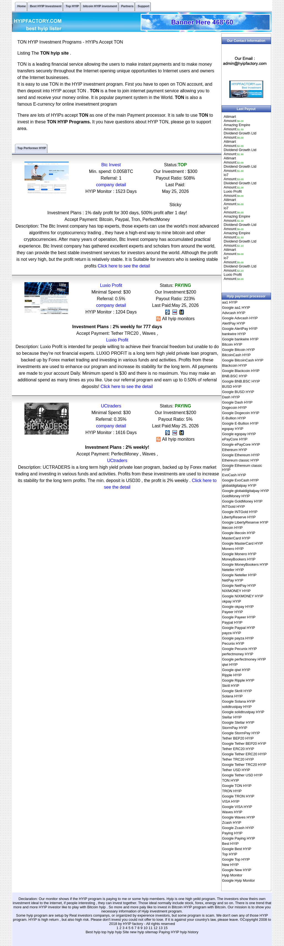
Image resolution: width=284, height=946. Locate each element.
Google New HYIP (237, 870)
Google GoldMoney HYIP (242, 501)
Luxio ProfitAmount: (234, 193)
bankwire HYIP (234, 334)
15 (166, 928)
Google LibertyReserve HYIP (245, 522)
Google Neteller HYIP (239, 575)
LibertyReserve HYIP (239, 517)
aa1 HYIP (230, 302)
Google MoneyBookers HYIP (245, 564)
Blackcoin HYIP (234, 365)
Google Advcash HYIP (240, 318)
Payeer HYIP (232, 612)
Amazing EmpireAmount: (237, 127)
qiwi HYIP (230, 664)
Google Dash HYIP (237, 402)
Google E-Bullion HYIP (240, 423)
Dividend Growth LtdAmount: (240, 135)
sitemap (151, 932)
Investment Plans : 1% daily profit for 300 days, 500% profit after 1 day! (117, 212)
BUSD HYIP (232, 386)
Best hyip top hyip (100, 932)
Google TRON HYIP (238, 796)
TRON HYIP (232, 791)
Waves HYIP (232, 812)
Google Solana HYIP (238, 701)
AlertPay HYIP (233, 323)
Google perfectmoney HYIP (244, 659)
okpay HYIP (231, 601)
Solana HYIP (232, 696)
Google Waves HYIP (238, 817)
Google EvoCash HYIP (240, 480)
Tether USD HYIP (236, 770)
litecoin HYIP (232, 528)
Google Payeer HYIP (239, 617)
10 (145, 928)
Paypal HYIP (232, 622)
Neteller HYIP (233, 570)
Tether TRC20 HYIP (238, 759)
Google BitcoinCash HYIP (242, 360)
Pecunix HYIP (233, 643)
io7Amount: (234, 177)
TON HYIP (230, 780)
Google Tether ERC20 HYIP (244, 754)
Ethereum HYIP (234, 450)
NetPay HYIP (233, 580)
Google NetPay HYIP (239, 585)
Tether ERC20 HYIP (238, 749)
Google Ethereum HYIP (241, 455)
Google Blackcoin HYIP (241, 371)
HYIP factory (133, 924)
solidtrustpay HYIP (237, 707)
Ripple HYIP (232, 675)
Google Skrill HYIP (237, 691)
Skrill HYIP (230, 686)
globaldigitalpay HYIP (239, 485)
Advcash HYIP (233, 313)
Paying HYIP (232, 833)
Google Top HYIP (236, 859)
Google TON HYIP (237, 786)
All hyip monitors (175, 318)
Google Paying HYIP (238, 838)
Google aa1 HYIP (236, 307)
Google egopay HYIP (239, 434)
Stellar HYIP (232, 717)
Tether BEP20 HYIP (238, 738)
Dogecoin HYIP (234, 408)
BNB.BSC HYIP (234, 376)
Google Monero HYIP (239, 554)
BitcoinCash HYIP (236, 355)
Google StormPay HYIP (241, 733)
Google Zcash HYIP (238, 828)
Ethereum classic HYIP (240, 460)
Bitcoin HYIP (232, 344)
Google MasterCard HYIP (242, 543)
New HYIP (230, 865)
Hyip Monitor (232, 875)
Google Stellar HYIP (238, 722)
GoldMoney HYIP (236, 496)
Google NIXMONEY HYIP (242, 596)
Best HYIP (230, 844)
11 (151, 928)
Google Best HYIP (237, 849)
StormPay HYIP (234, 728)
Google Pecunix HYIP (239, 649)
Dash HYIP (231, 397)
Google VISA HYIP (237, 807)
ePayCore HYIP (235, 439)
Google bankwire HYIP (240, 339)
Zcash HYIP (231, 822)
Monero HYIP (233, 549)
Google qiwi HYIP (236, 670)
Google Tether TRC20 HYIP (244, 765)
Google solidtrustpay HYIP (243, 712)
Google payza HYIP (238, 638)
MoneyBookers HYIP (239, 559)
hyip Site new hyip (130, 932)
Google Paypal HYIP (238, 628)
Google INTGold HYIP (240, 512)
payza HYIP (231, 633)
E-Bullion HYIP (234, 418)
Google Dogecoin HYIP (240, 413)
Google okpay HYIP (238, 607)
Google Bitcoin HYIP (238, 350)
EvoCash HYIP (234, 475)
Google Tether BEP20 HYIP (244, 743)
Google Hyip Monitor (238, 880)
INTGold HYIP (233, 506)
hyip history (189, 932)
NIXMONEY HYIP (236, 591)
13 (161, 928)
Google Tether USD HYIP (242, 775)
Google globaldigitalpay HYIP (245, 491)
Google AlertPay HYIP (240, 329)
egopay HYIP (233, 429)
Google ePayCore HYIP (241, 444)
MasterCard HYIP (236, 538)
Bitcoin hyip (96, 907)
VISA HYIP (231, 801)
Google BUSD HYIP (238, 392)
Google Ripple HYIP (238, 680)
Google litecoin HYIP (238, 533)
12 (156, 928)
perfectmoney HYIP (237, 654)
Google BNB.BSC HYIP (241, 381)
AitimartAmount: (234, 118)
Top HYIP (229, 854)
